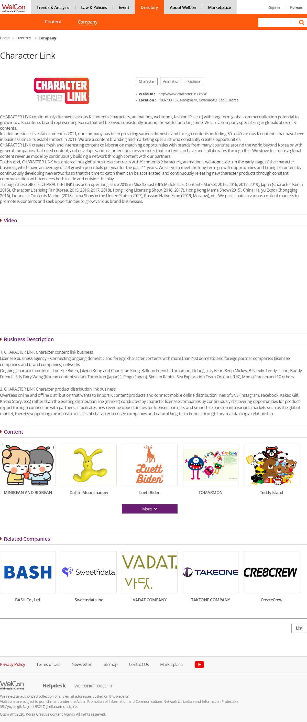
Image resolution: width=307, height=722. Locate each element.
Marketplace (219, 7)
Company (87, 22)
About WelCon (183, 7)
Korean (296, 7)
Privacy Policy (12, 664)
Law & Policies (94, 7)
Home (4, 37)
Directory (149, 7)
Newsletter (81, 664)
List (299, 628)
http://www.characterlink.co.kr (182, 93)
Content (53, 21)
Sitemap (110, 664)
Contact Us (139, 664)
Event (124, 7)
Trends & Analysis (53, 7)
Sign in (274, 7)
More (149, 509)
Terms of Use (48, 664)
